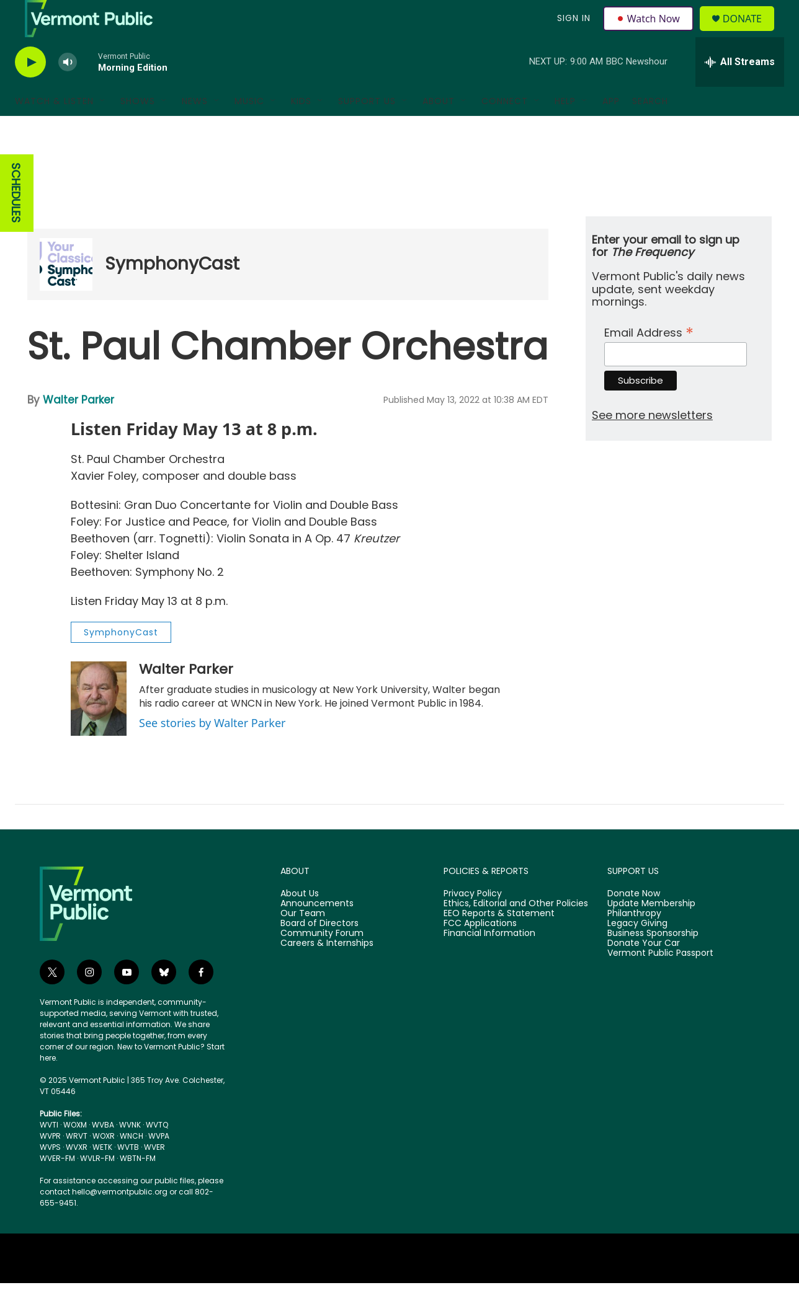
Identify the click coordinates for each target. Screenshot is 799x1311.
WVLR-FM (97, 1186)
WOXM (75, 1152)
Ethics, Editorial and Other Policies (516, 932)
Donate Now (633, 922)
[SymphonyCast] (66, 292)
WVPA (158, 1164)
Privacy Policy (473, 922)
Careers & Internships (326, 971)
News (195, 129)
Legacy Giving (637, 951)
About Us (299, 922)
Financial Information (489, 961)
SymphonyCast (172, 292)
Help (565, 129)
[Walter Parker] (99, 726)
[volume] (67, 90)
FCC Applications (480, 951)
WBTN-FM (138, 1186)
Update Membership (651, 932)
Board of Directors (319, 951)
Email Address (649, 359)
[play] (30, 90)
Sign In (572, 32)
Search (650, 129)
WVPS (50, 1175)
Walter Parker (78, 427)
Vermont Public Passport (660, 981)
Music (249, 129)
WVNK (130, 1152)
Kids (301, 129)
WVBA (103, 1152)
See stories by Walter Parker (212, 750)
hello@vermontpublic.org (119, 1219)
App (611, 129)
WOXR (103, 1164)
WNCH (131, 1164)
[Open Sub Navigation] (103, 129)
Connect (504, 129)
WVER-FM (57, 1186)
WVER (154, 1175)
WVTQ (157, 1152)
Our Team (302, 942)
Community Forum (322, 961)
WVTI (49, 1152)
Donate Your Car (643, 971)
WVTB (128, 1175)
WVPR (50, 1164)
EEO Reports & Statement (499, 942)
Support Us (367, 129)
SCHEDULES (16, 221)
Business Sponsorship (653, 961)
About (438, 129)
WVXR (76, 1175)
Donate (750, 32)
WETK (102, 1175)
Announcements (317, 932)
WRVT (76, 1164)
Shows (137, 129)
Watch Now (650, 32)
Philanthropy (634, 942)
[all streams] (739, 90)
